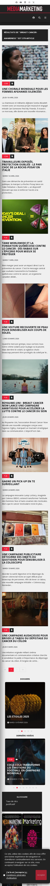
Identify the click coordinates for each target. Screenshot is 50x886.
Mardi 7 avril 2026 (10, 260)
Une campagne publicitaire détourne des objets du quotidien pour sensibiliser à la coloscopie (23, 558)
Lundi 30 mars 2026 (10, 339)
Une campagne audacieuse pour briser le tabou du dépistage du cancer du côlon (25, 638)
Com (6, 83)
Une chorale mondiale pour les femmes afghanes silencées (25, 90)
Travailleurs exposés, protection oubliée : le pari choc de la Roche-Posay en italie (22, 166)
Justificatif (10, 804)
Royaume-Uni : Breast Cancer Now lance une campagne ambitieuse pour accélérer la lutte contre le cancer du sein (24, 407)
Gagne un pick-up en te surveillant (18, 483)
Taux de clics (12, 801)
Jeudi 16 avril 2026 (10, 97)
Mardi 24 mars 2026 (10, 490)
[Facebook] (17, 2)
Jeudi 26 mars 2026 (10, 417)
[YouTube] (21, 2)
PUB (5, 238)
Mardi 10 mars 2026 (10, 568)
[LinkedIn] (25, 2)
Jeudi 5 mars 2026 (9, 647)
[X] (34, 2)
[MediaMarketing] (25, 8)
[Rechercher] (39, 17)
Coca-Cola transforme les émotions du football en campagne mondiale (23, 769)
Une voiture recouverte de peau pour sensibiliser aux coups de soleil (25, 329)
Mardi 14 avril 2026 (10, 176)
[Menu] (45, 17)
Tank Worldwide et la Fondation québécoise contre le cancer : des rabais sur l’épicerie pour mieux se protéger (24, 248)
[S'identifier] (33, 17)
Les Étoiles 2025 (18, 716)
